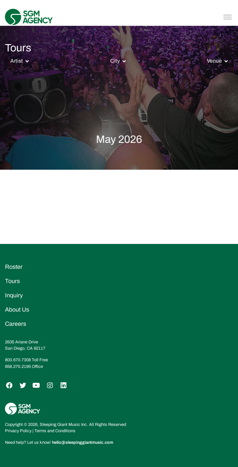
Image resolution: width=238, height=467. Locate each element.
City (115, 61)
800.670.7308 (18, 360)
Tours (12, 281)
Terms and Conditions (54, 431)
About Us (17, 309)
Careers (15, 324)
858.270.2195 (18, 366)
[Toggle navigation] (227, 17)
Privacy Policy (18, 431)
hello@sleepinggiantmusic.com (82, 442)
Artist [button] (16, 61)
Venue (214, 61)
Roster (14, 266)
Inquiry (14, 295)
